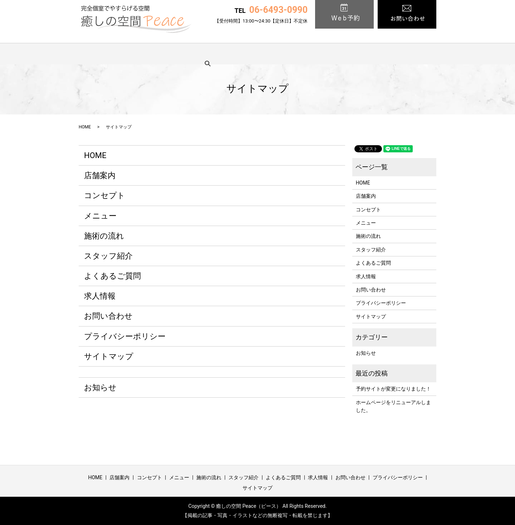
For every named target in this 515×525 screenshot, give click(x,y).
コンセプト (173, 54)
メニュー (213, 54)
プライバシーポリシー (125, 336)
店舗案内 (135, 54)
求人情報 (389, 54)
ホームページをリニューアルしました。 (393, 406)
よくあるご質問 (345, 54)
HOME (101, 54)
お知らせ (100, 387)
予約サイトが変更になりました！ (393, 389)
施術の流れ (252, 54)
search (421, 53)
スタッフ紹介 (296, 54)
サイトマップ (108, 356)
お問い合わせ (108, 315)
